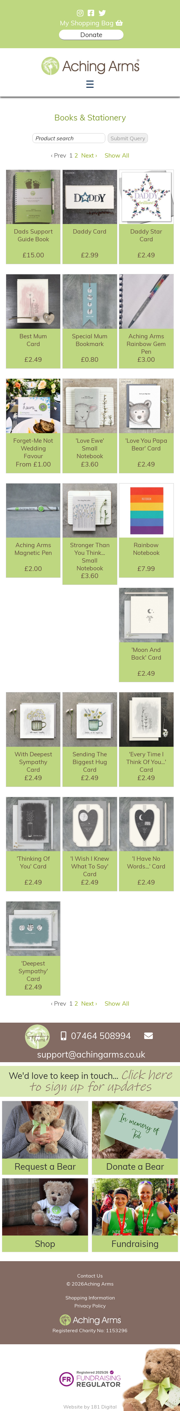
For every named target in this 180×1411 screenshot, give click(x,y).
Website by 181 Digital (90, 1407)
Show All (117, 155)
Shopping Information (90, 1298)
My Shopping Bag (91, 23)
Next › (89, 155)
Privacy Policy (90, 1306)
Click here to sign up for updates (100, 1081)
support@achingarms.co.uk (91, 1054)
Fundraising (135, 1243)
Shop (45, 1243)
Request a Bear (45, 1166)
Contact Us (90, 1276)
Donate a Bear (135, 1166)
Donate (91, 35)
